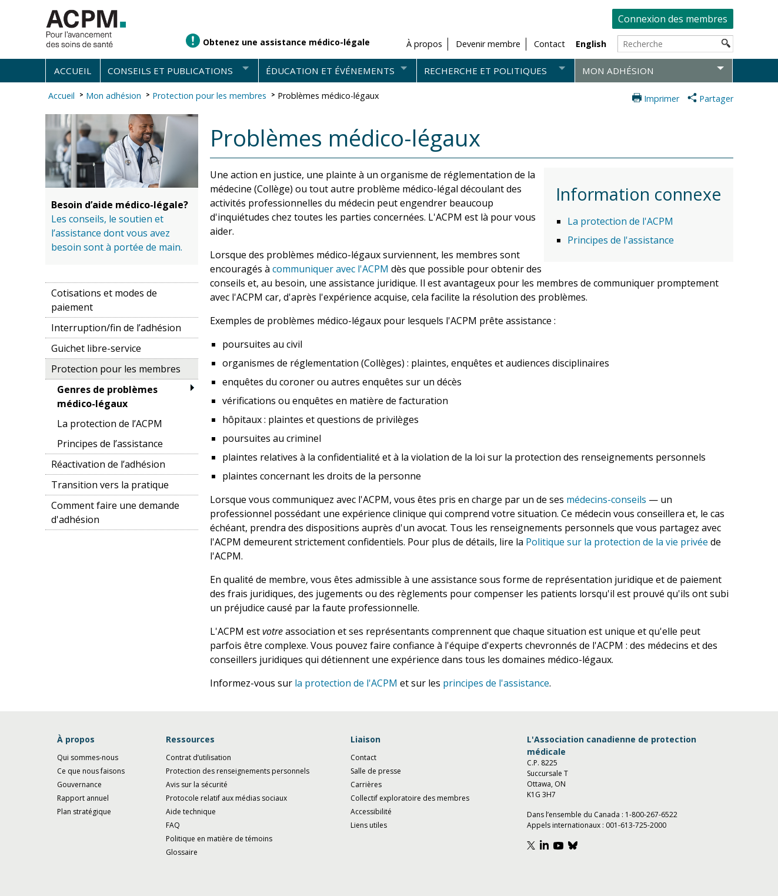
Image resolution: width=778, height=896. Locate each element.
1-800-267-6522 (651, 815)
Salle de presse (375, 771)
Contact (363, 757)
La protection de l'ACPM (620, 221)
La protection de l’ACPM (109, 423)
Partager (716, 98)
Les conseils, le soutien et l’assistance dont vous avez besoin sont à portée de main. (116, 233)
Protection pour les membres (209, 95)
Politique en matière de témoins (219, 839)
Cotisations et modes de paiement (104, 300)
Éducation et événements (330, 70)
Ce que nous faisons (91, 771)
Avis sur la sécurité (197, 785)
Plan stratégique (84, 812)
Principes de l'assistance (620, 240)
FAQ (173, 825)
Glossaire (182, 852)
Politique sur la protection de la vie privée (617, 541)
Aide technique (191, 812)
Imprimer (661, 98)
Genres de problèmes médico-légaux (107, 396)
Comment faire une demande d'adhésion (115, 512)
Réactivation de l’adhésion (108, 464)
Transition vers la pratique (110, 484)
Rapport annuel (83, 798)
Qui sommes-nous (87, 757)
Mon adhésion (618, 70)
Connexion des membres (672, 18)
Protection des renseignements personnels (237, 771)
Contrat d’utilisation (198, 757)
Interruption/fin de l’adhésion (116, 327)
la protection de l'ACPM (346, 683)
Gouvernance (79, 785)
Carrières (366, 785)
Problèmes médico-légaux (328, 95)
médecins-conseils (606, 499)
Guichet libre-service (96, 348)
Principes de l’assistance (110, 443)
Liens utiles (368, 825)
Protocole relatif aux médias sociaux (226, 798)
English (591, 43)
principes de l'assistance (496, 683)
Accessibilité (371, 812)
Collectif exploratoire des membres (409, 798)
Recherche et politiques (485, 70)
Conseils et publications (170, 70)
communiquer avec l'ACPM (330, 268)
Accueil (72, 70)
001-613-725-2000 (636, 825)
